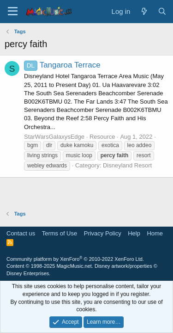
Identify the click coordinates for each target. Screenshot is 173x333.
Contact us (20, 233)
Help (134, 233)
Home (155, 233)
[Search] (162, 11)
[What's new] (144, 11)
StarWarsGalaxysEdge (54, 136)
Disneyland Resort (127, 165)
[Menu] (13, 11)
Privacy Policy (102, 233)
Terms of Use (60, 233)
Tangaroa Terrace (62, 65)
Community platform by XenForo (75, 259)
